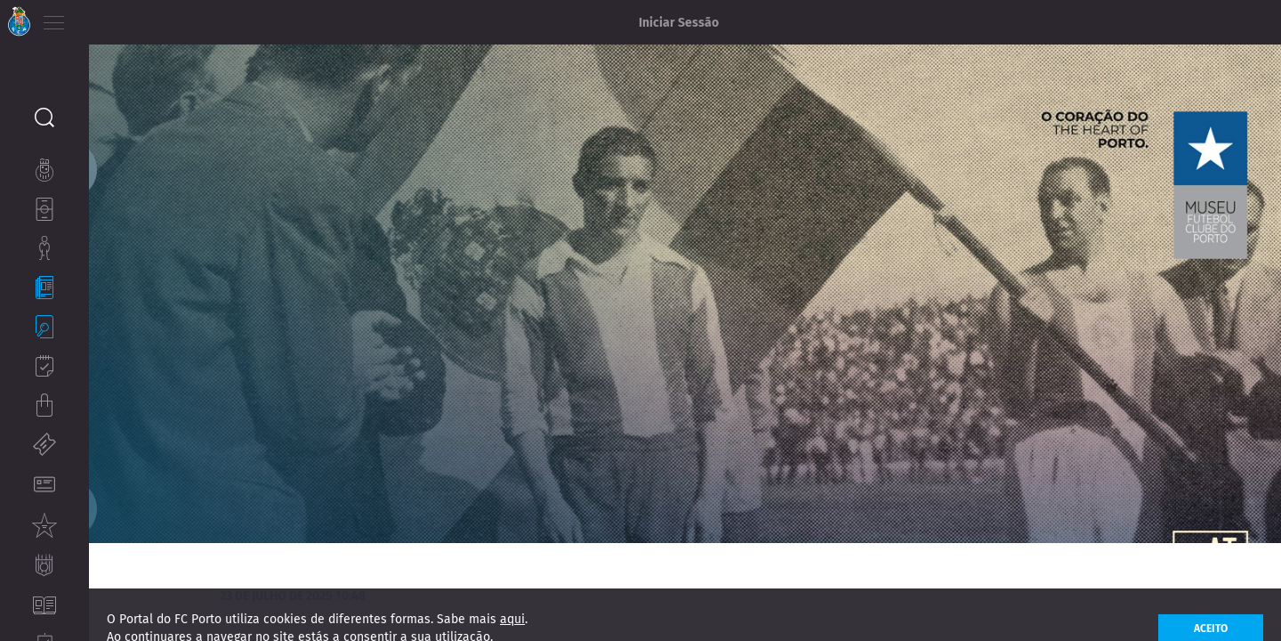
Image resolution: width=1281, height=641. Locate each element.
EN (125, 18)
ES (150, 18)
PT (100, 18)
